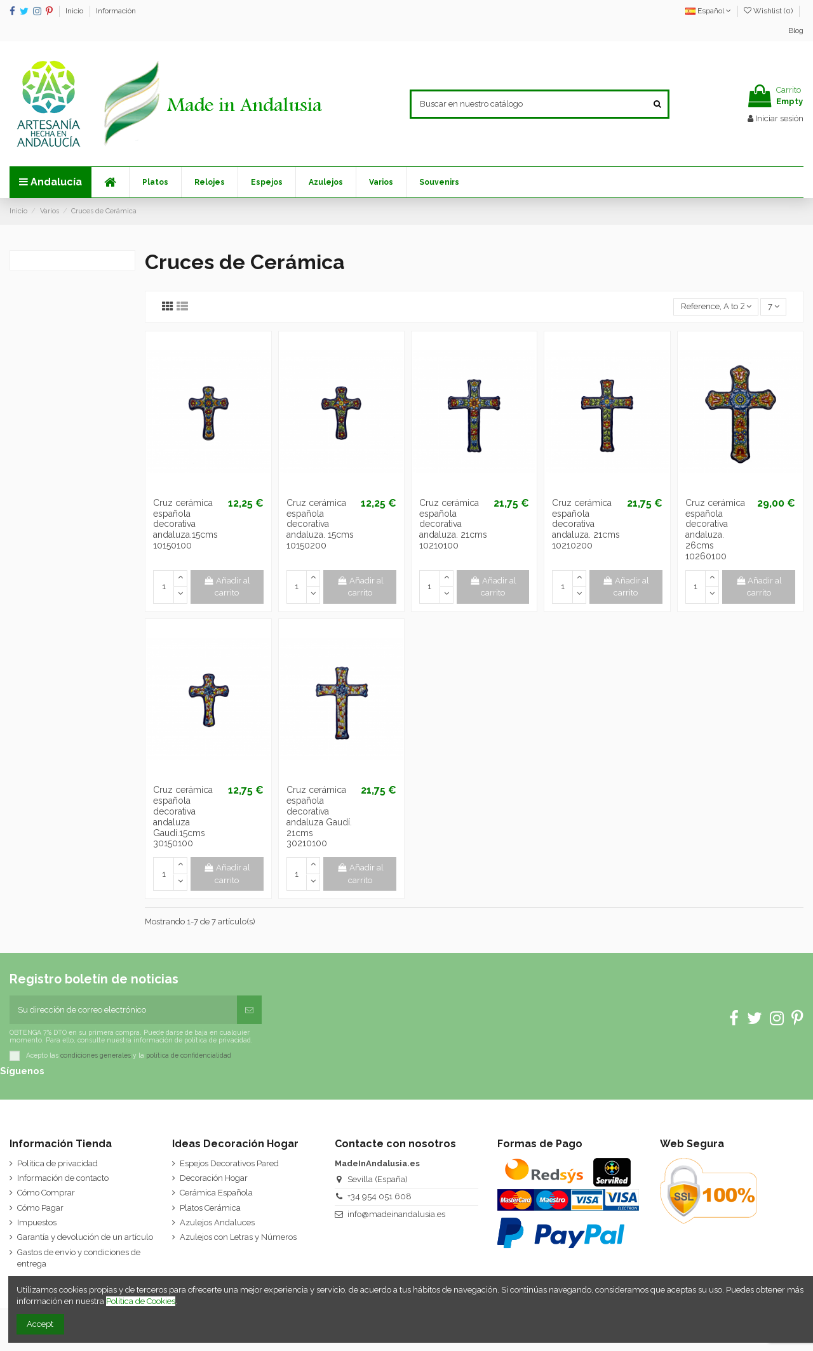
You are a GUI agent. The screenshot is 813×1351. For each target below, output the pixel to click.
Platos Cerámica (210, 1208)
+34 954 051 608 (379, 1196)
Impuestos (37, 1222)
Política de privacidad (57, 1163)
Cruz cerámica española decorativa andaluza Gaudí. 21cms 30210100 (319, 816)
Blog (795, 30)
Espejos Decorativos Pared (229, 1163)
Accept (40, 1324)
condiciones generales (95, 1055)
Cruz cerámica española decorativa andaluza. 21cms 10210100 (453, 524)
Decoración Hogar (214, 1178)
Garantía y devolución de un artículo (85, 1237)
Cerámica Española (216, 1192)
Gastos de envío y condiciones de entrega (78, 1258)
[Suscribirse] (249, 1010)
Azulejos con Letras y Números (238, 1237)
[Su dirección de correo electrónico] (123, 1010)
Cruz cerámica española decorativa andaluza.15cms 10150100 (185, 524)
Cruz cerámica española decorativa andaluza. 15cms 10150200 (320, 524)
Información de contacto (63, 1178)
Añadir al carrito (226, 587)
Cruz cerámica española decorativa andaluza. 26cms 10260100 (715, 529)
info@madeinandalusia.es (396, 1214)
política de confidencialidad (188, 1055)
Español (708, 10)
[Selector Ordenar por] (715, 307)
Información (116, 10)
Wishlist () (769, 10)
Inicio (75, 10)
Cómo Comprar (46, 1192)
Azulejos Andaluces (217, 1222)
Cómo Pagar (40, 1208)
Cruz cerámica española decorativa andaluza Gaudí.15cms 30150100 (183, 816)
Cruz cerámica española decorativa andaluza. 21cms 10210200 (586, 524)
